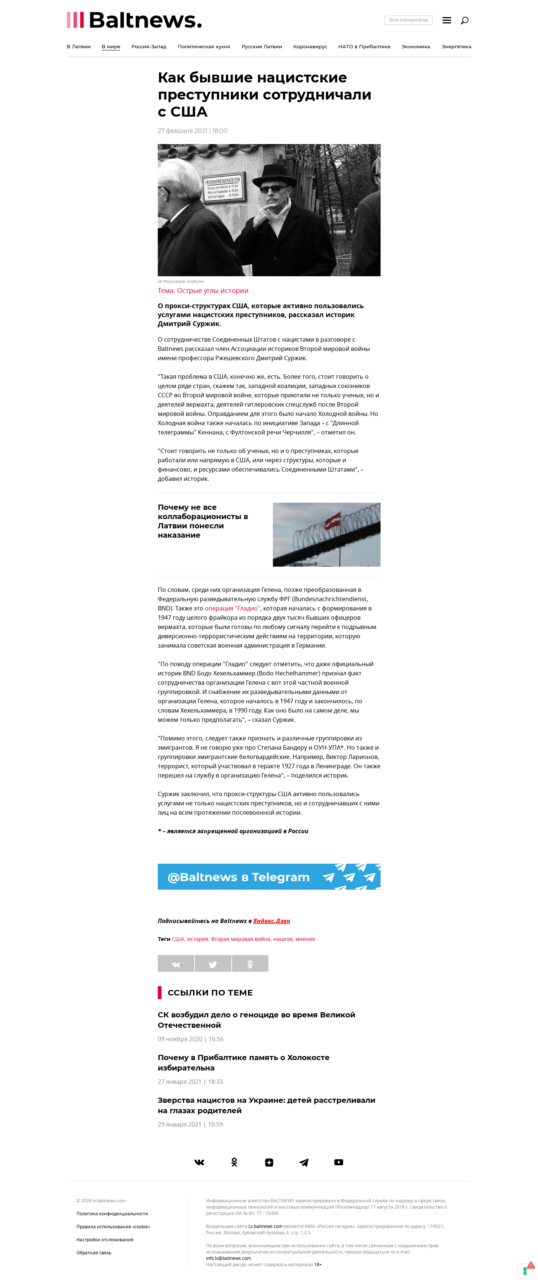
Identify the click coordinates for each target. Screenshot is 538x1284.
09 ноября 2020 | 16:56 (191, 1039)
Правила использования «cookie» (113, 1226)
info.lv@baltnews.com (228, 1258)
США (178, 939)
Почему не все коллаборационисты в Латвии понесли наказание (203, 521)
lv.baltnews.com (265, 1226)
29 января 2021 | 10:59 (190, 1124)
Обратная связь (93, 1252)
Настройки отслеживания (105, 1239)
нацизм (283, 939)
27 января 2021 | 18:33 (190, 1082)
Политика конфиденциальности (112, 1213)
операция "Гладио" (232, 608)
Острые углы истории (213, 291)
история (197, 939)
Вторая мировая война (240, 939)
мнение (305, 939)
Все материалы (408, 20)
